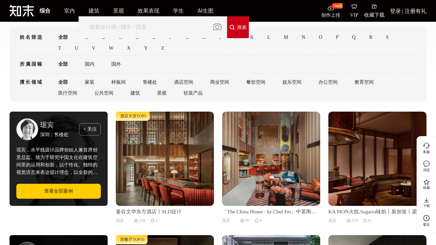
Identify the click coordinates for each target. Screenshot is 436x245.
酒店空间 (183, 82)
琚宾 (47, 125)
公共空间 (103, 93)
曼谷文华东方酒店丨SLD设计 (149, 211)
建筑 (135, 93)
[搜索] (145, 27)
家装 (89, 82)
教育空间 (364, 82)
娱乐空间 (291, 82)
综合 (45, 10)
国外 (116, 64)
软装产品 (193, 93)
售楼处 (150, 82)
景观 (162, 93)
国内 (89, 64)
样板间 (118, 82)
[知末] (22, 10)
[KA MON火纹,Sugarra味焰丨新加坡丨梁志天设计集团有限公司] (377, 158)
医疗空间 (67, 93)
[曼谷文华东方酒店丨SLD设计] (165, 158)
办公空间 (328, 82)
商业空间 (219, 82)
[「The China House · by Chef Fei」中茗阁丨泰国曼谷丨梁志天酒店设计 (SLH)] (271, 158)
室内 (69, 10)
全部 (63, 37)
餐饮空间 (255, 82)
